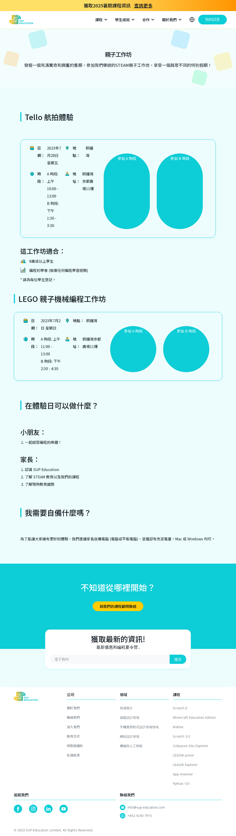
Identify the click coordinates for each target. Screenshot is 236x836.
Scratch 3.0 (181, 736)
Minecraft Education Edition (194, 717)
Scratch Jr (180, 708)
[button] (102, 19)
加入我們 (73, 726)
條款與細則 (75, 745)
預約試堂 (212, 19)
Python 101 (181, 783)
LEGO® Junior (183, 755)
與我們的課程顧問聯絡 (118, 606)
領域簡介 (126, 708)
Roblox (178, 727)
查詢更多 (143, 5)
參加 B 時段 (179, 158)
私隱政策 (73, 755)
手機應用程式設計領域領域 (139, 727)
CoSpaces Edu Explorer (190, 746)
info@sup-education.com (146, 807)
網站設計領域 (129, 736)
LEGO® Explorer (185, 764)
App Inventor (183, 774)
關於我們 (73, 708)
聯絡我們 (73, 717)
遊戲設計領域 (129, 717)
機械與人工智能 (131, 746)
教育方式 (73, 736)
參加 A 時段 (127, 158)
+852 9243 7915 (140, 815)
